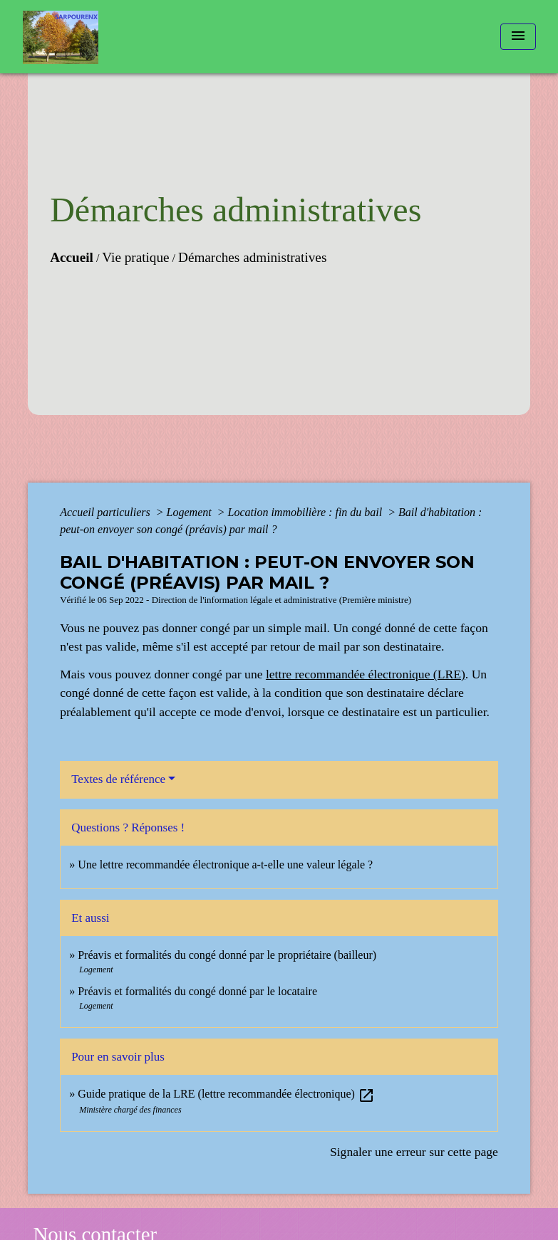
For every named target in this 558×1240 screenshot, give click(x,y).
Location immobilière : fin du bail (307, 512)
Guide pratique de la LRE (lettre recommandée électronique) (226, 1094)
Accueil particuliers (106, 512)
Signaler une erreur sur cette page (414, 1152)
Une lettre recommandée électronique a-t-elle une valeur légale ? (225, 864)
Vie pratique (135, 257)
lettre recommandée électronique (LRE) (365, 674)
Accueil (71, 257)
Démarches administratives (252, 257)
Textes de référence (118, 779)
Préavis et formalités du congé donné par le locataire (197, 991)
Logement (191, 512)
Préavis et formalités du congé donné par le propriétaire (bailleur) (227, 955)
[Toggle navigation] (518, 36)
